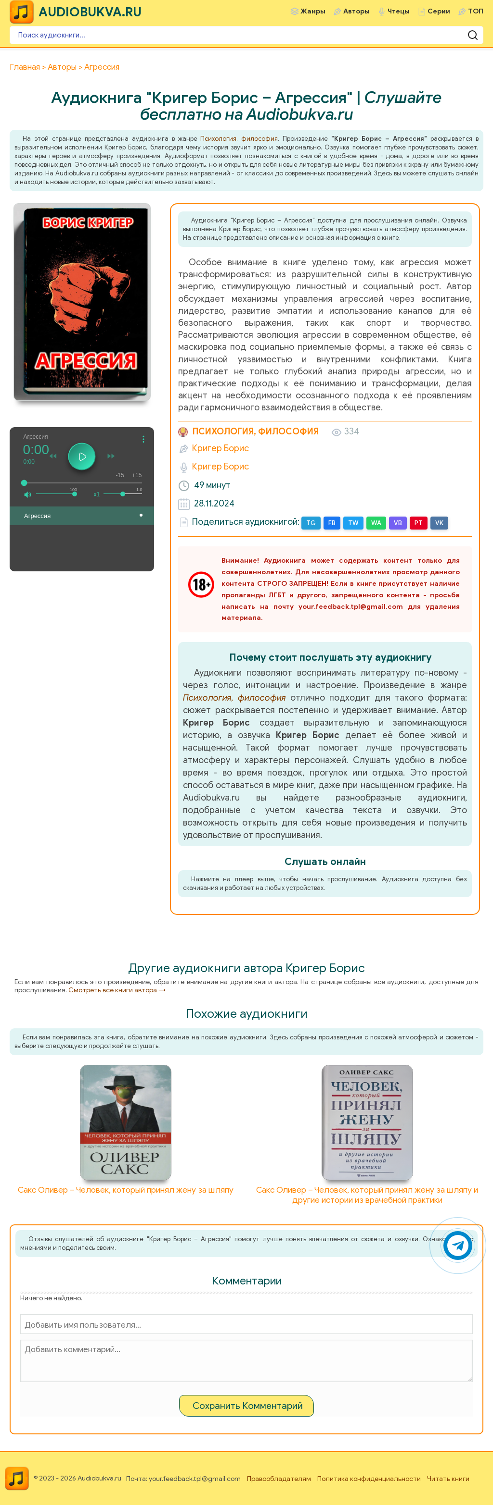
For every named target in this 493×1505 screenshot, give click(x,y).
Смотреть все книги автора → (117, 990)
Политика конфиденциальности (369, 1479)
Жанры (312, 11)
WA (376, 523)
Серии (439, 11)
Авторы (356, 11)
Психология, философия (239, 139)
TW (353, 523)
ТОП (475, 11)
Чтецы (399, 11)
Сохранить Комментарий (248, 1405)
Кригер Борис (220, 448)
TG (311, 523)
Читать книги (448, 1479)
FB (332, 523)
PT (419, 523)
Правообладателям (279, 1479)
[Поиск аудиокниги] (246, 35)
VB (398, 523)
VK (439, 523)
